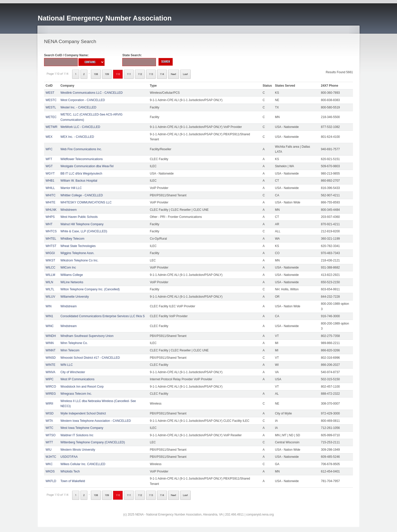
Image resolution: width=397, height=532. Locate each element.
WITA (49, 421)
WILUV (50, 296)
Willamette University (75, 296)
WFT (49, 159)
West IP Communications (77, 379)
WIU (48, 449)
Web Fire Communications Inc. (81, 149)
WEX (49, 137)
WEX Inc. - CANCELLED (77, 137)
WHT (49, 224)
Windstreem (69, 210)
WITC (49, 428)
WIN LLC (67, 365)
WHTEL (51, 238)
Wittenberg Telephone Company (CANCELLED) (93, 442)
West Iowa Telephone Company (82, 428)
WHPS (50, 217)
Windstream (69, 306)
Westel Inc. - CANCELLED (78, 107)
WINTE (50, 365)
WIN (48, 306)
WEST (50, 92)
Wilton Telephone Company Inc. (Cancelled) (90, 289)
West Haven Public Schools (79, 217)
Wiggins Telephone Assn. (77, 253)
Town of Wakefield (73, 481)
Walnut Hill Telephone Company (82, 224)
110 (118, 74)
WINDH (51, 336)
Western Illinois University (78, 449)
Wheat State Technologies (78, 246)
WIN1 (49, 316)
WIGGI (50, 253)
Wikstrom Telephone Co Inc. (79, 260)
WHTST (51, 246)
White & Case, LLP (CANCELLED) (84, 231)
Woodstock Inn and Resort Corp (82, 386)
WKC (49, 464)
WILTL (50, 289)
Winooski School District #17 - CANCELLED (90, 357)
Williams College (72, 275)
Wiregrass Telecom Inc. (76, 393)
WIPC (49, 379)
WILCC (50, 267)
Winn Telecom (70, 350)
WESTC (51, 100)
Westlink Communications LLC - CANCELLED (92, 92)
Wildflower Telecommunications (82, 159)
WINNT (50, 350)
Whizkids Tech (70, 471)
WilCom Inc (68, 267)
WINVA (50, 372)
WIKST (50, 260)
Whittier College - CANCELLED (82, 195)
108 (96, 74)
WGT (49, 166)
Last (185, 74)
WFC (49, 149)
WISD (49, 413)
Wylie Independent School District (83, 413)
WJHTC (51, 457)
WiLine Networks (72, 282)
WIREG (51, 393)
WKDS (50, 471)
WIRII (49, 403)
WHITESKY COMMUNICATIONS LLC (86, 202)
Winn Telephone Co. (74, 343)
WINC (50, 326)
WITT (49, 442)
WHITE (50, 202)
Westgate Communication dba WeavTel (87, 166)
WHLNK (51, 210)
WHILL (50, 188)
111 (129, 74)
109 (107, 74)
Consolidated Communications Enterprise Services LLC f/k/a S (103, 316)
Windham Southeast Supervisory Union (87, 336)
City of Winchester (73, 372)
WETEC (51, 117)
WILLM (50, 275)
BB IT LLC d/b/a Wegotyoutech (81, 173)
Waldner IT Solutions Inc (77, 435)
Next (173, 74)
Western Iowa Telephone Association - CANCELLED (96, 421)
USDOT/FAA (69, 457)
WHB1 (50, 180)
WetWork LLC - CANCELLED (80, 127)
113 (151, 74)
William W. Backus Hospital (79, 180)
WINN (50, 343)
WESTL (51, 107)
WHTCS (51, 231)
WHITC (50, 195)
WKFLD (51, 481)
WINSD (51, 357)
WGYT (50, 173)
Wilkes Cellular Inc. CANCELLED (83, 464)
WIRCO (51, 386)
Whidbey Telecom (73, 238)
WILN (49, 282)
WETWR (51, 127)
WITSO (50, 435)
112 (140, 74)
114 (162, 74)
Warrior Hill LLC (71, 188)
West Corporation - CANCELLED (83, 100)
